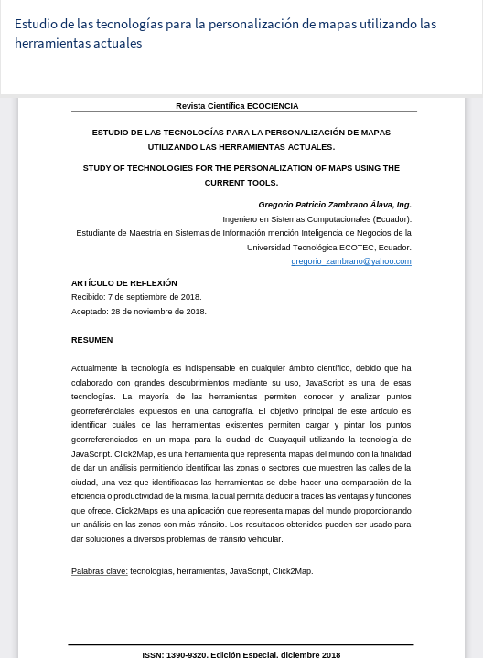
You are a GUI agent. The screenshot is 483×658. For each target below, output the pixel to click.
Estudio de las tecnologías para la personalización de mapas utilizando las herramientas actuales (225, 33)
